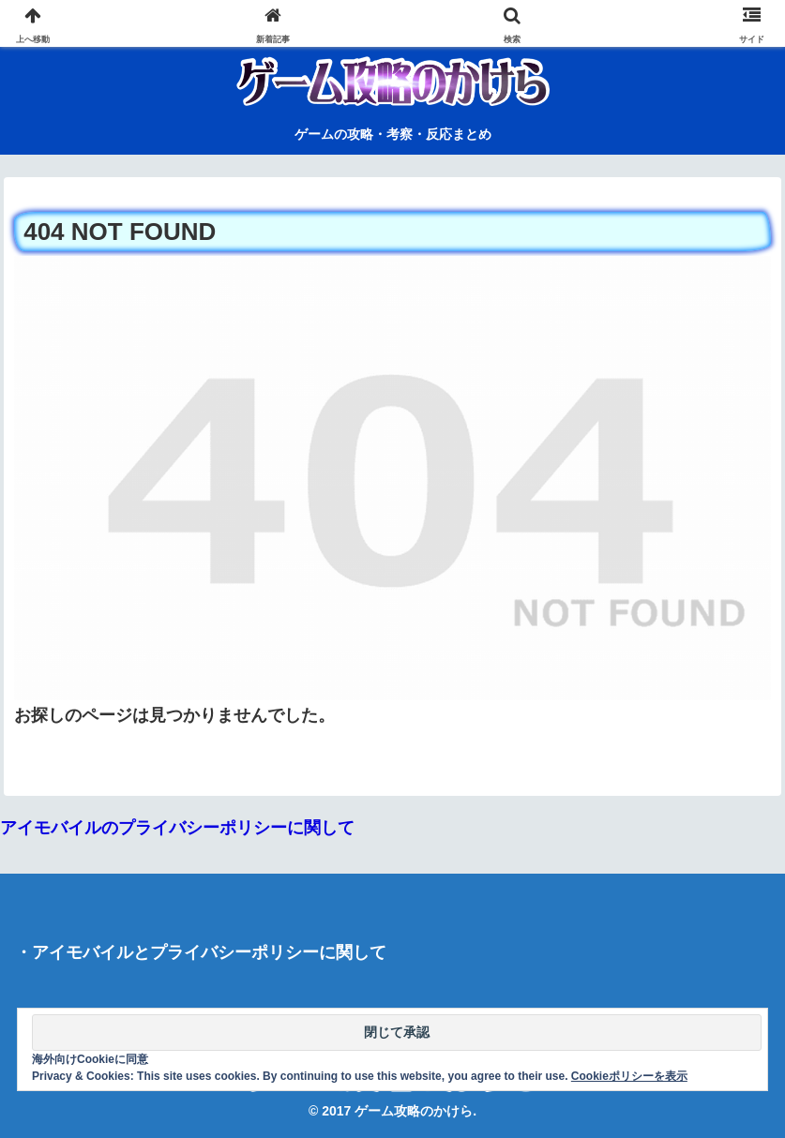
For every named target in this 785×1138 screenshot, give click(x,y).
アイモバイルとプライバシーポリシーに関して (209, 952)
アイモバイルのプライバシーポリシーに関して (177, 827)
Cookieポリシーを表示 (629, 1076)
